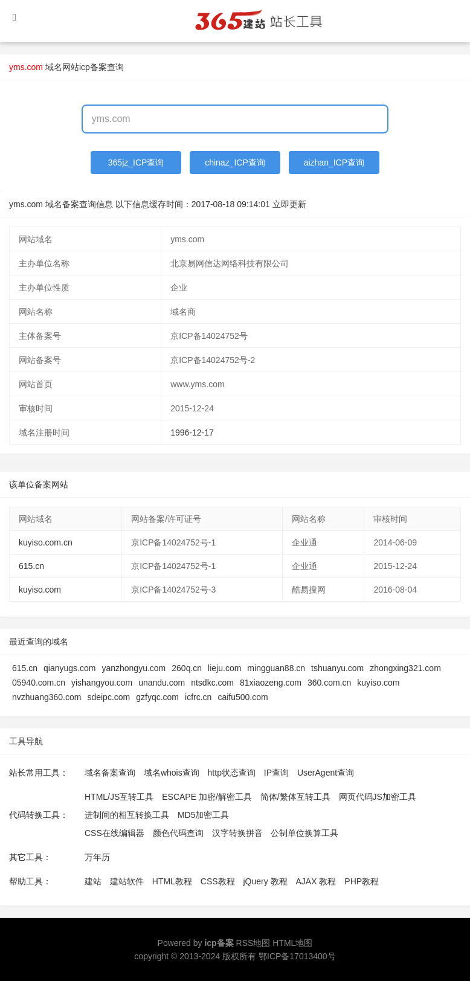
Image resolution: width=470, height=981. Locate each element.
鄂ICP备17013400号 (297, 956)
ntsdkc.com (212, 682)
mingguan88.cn (276, 668)
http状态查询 (232, 772)
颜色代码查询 (178, 833)
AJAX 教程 (316, 881)
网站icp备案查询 (93, 67)
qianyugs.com (69, 668)
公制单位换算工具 (304, 833)
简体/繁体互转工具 (295, 797)
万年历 (97, 857)
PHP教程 (361, 881)
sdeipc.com (108, 697)
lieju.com (224, 668)
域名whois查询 (171, 772)
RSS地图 (253, 943)
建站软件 (127, 881)
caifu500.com (242, 697)
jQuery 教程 (265, 881)
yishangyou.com (101, 682)
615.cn (31, 566)
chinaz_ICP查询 (235, 162)
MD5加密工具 (204, 815)
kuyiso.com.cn (45, 542)
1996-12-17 (192, 432)
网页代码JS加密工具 (377, 797)
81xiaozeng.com (270, 682)
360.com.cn (329, 682)
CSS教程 (218, 881)
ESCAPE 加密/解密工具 (207, 797)
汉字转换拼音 (237, 833)
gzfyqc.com (157, 697)
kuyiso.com (40, 589)
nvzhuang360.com (46, 697)
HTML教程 (172, 881)
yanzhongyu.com (133, 668)
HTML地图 (292, 943)
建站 (93, 881)
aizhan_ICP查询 (334, 162)
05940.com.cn (38, 682)
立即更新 (289, 204)
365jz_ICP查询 (136, 162)
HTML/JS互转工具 (119, 797)
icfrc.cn (198, 697)
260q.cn (187, 668)
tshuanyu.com (337, 668)
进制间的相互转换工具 (127, 815)
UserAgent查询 (325, 772)
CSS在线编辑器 (114, 833)
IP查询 (276, 772)
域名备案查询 (110, 772)
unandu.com (161, 682)
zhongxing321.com (405, 668)
